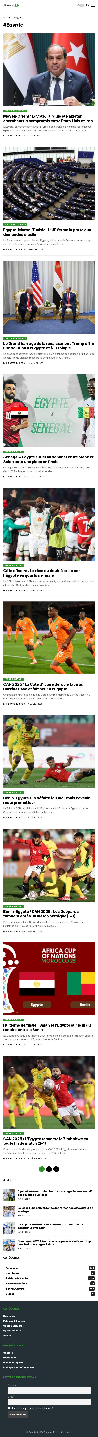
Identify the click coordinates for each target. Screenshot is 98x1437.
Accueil (6, 17)
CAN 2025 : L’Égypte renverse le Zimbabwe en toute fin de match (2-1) (45, 1141)
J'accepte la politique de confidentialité (32, 1408)
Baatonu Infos (16, 136)
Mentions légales (13, 1362)
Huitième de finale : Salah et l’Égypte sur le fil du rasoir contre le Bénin (47, 1027)
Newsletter (9, 1357)
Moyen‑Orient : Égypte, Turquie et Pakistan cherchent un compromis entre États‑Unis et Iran (48, 118)
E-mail (11, 1396)
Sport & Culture (13, 452)
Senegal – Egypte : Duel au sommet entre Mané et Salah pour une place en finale (48, 459)
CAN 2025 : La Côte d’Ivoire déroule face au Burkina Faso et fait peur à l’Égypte (43, 686)
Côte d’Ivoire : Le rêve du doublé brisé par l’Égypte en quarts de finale (41, 573)
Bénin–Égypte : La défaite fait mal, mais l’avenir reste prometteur (46, 800)
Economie (50, 1268)
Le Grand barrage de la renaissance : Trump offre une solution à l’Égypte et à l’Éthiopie (48, 345)
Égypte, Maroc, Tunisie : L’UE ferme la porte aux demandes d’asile (47, 232)
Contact (8, 1352)
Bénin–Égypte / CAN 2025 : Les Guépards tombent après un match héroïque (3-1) (41, 914)
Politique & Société (15, 111)
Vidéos (50, 1294)
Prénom (12, 1385)
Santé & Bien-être (50, 1283)
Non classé (50, 1273)
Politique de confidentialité (18, 1367)
